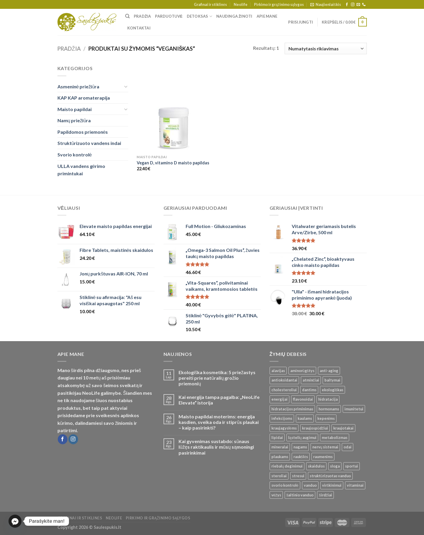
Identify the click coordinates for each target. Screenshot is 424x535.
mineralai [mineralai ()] (279, 447)
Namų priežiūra (74, 120)
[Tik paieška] (127, 16)
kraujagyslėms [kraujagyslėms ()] (284, 428)
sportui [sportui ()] (351, 466)
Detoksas (199, 16)
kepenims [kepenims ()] (326, 418)
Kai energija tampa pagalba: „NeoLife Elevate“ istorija (219, 399)
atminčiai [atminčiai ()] (311, 380)
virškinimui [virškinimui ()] (331, 485)
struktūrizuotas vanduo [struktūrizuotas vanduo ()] (330, 475)
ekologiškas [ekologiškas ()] (332, 389)
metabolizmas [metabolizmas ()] (334, 437)
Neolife (241, 4)
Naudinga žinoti (234, 16)
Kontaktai (139, 28)
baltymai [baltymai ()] (332, 380)
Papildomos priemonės (82, 132)
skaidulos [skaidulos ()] (316, 466)
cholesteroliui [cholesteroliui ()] (284, 389)
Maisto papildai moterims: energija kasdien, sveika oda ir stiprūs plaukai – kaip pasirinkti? (219, 422)
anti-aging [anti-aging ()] (329, 370)
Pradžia (142, 16)
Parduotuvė (168, 16)
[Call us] (364, 5)
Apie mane (267, 16)
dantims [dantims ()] (309, 389)
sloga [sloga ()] (335, 466)
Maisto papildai (74, 109)
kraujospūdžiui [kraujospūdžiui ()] (315, 428)
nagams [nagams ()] (300, 447)
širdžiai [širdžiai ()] (325, 495)
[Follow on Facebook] (347, 5)
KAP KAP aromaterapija (83, 97)
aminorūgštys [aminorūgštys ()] (302, 370)
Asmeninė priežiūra (78, 86)
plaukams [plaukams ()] (279, 456)
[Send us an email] (358, 5)
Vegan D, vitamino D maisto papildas (173, 162)
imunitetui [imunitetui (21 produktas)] (353, 409)
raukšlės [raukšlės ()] (300, 456)
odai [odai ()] (348, 447)
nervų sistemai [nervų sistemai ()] (325, 447)
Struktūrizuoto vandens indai (89, 143)
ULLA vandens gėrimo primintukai (81, 169)
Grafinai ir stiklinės (210, 4)
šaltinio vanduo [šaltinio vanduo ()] (300, 495)
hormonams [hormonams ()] (329, 409)
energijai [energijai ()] (279, 399)
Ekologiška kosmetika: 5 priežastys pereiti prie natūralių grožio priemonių (217, 377)
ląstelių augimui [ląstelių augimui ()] (302, 437)
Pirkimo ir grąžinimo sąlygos (279, 4)
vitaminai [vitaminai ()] (355, 485)
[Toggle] (125, 86)
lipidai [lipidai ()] (277, 437)
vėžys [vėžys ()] (276, 495)
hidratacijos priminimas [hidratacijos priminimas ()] (292, 409)
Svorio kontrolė (74, 154)
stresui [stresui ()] (298, 475)
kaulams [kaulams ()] (305, 418)
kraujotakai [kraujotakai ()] (343, 428)
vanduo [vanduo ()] (310, 485)
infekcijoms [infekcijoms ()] (281, 418)
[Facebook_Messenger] (15, 521)
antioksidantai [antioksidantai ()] (284, 380)
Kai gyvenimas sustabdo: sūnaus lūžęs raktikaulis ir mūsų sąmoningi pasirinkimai (216, 446)
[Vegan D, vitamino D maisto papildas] (173, 108)
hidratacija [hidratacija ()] (328, 399)
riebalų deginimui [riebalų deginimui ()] (287, 466)
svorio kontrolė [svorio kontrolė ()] (284, 485)
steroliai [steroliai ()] (279, 475)
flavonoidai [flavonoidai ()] (303, 399)
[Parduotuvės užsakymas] (326, 48)
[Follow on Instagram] (352, 5)
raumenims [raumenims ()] (323, 456)
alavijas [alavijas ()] (278, 370)
